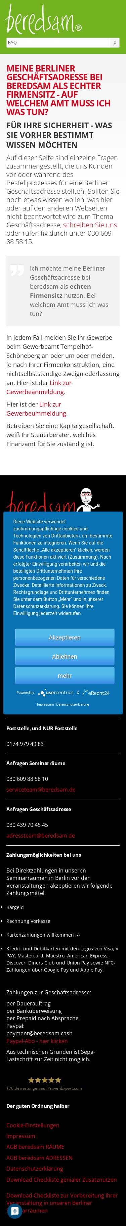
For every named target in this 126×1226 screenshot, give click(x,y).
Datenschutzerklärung (34, 1168)
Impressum (20, 1136)
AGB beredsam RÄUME (35, 1146)
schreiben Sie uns (90, 224)
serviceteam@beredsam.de (41, 789)
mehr (65, 675)
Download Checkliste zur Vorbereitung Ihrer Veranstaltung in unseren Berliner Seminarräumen (62, 1203)
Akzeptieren (65, 637)
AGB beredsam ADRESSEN (39, 1158)
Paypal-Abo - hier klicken (37, 1041)
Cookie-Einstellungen (32, 1125)
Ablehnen (64, 656)
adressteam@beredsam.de (40, 835)
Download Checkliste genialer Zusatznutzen (61, 1179)
